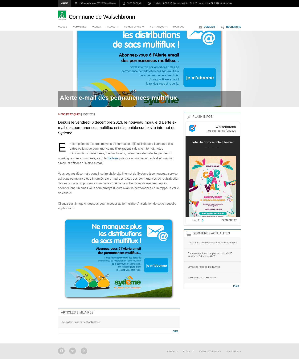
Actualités (79, 27)
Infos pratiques (69, 114)
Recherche (231, 27)
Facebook (61, 351)
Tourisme (178, 27)
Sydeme (113, 158)
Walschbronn (102, 17)
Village (111, 27)
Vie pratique (157, 27)
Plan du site (234, 351)
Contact (207, 27)
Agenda (96, 27)
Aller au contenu (230, 10)
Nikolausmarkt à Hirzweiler (202, 277)
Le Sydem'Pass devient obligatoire (81, 322)
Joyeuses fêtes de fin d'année (204, 266)
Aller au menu (205, 10)
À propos (172, 351)
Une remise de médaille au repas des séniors (212, 242)
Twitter (72, 351)
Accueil (62, 27)
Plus (175, 331)
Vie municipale (132, 27)
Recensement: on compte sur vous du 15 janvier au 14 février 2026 (210, 255)
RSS (84, 351)
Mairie (64, 3)
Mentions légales (210, 351)
